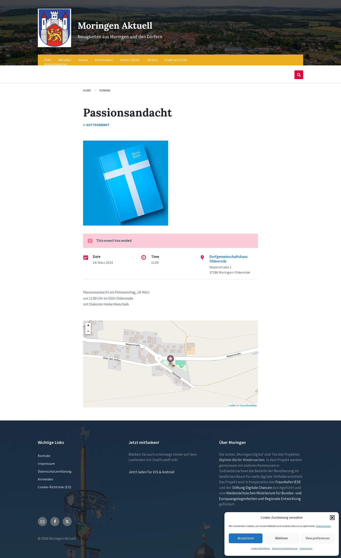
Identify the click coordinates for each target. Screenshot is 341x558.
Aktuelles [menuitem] (65, 57)
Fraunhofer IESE (288, 479)
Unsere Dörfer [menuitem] (130, 57)
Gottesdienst (98, 122)
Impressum (306, 548)
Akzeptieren (245, 538)
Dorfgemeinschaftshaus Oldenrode (228, 256)
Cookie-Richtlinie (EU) (54, 484)
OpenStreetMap (248, 402)
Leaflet (232, 402)
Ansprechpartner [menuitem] (55, 61)
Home (87, 88)
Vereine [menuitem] (152, 57)
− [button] (88, 328)
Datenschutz (323, 526)
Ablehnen (281, 538)
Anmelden (45, 476)
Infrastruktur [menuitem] (104, 57)
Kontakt (44, 452)
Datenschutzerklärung (285, 548)
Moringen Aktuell (121, 23)
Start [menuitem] (47, 57)
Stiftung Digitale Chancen (252, 484)
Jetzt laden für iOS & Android (151, 469)
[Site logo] (53, 42)
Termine (105, 88)
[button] (332, 517)
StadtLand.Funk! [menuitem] (176, 57)
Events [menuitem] (83, 57)
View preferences (318, 538)
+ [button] (88, 322)
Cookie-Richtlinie (260, 548)
